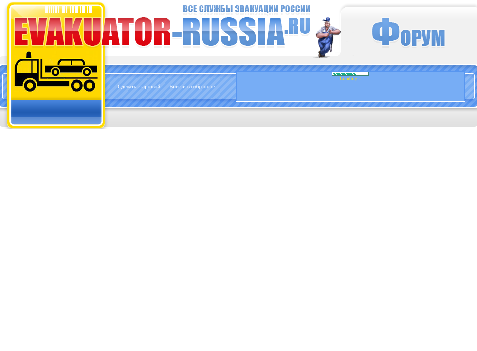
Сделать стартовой (139, 86)
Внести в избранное (192, 86)
